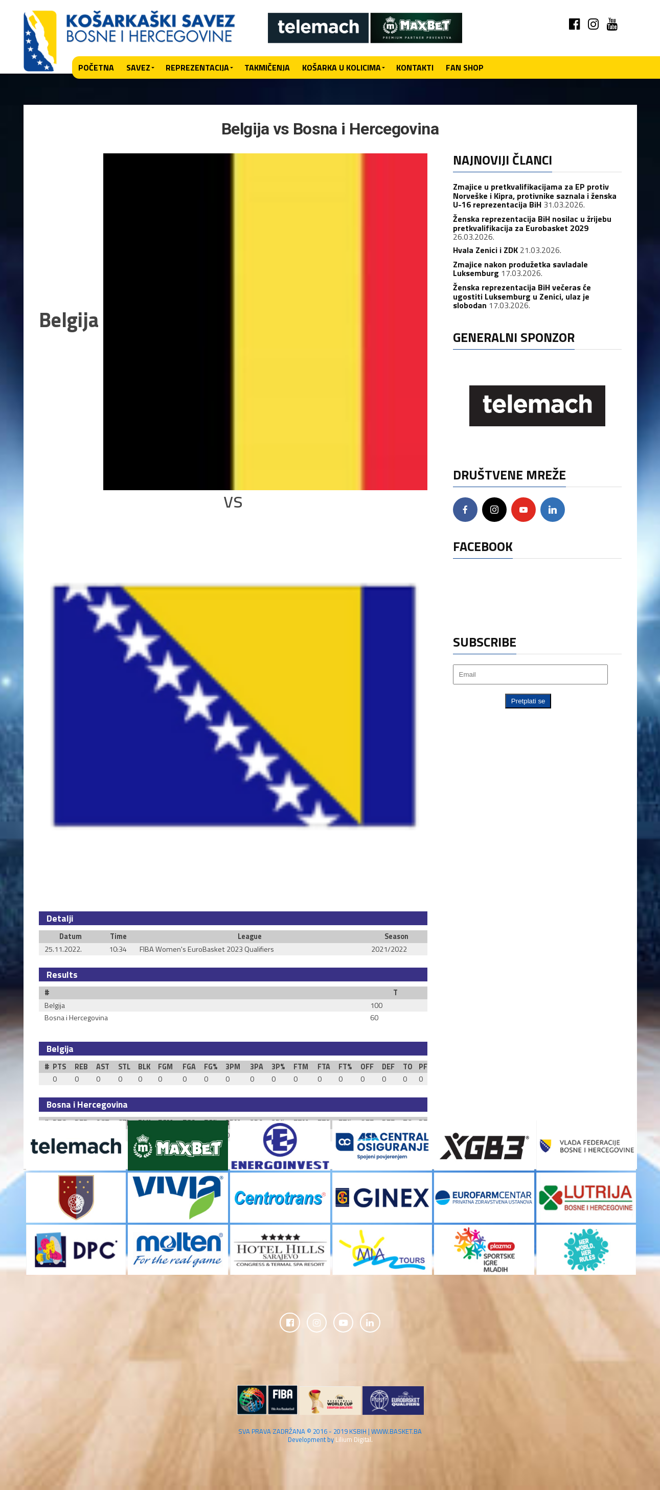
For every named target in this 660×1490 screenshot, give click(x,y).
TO (408, 1066)
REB (81, 1066)
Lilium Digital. (354, 1439)
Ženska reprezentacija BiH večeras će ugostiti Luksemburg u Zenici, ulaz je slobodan (522, 296)
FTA (323, 1066)
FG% (210, 1066)
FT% (345, 1066)
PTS (59, 1066)
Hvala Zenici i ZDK (485, 250)
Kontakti (415, 67)
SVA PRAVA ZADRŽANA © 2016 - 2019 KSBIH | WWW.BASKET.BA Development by (330, 1436)
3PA (256, 1066)
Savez (138, 67)
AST (102, 1066)
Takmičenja (267, 67)
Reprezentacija (197, 67)
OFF (367, 1066)
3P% (278, 1066)
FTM (300, 1066)
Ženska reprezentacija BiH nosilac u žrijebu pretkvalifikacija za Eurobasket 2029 (532, 223)
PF (423, 1066)
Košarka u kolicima (341, 67)
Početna (96, 67)
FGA (189, 1066)
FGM (165, 1066)
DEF (388, 1066)
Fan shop (465, 67)
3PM (232, 1066)
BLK (144, 1066)
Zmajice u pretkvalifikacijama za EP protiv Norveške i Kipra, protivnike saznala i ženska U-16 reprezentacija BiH (535, 195)
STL (124, 1066)
